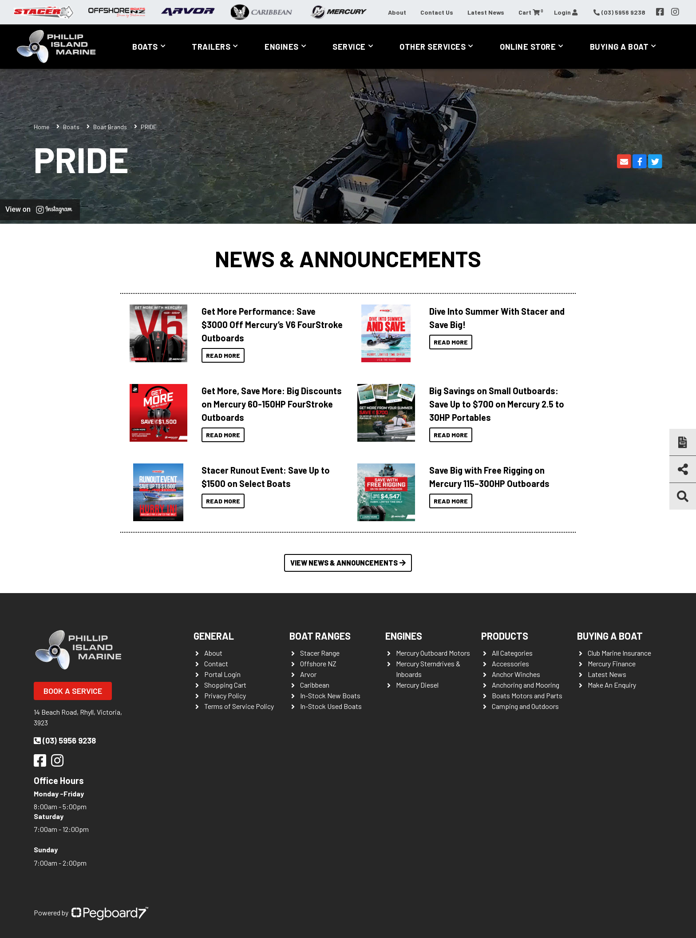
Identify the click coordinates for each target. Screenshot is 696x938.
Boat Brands (110, 127)
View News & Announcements (348, 562)
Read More (223, 355)
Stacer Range (320, 653)
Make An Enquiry (612, 685)
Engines (282, 46)
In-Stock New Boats (330, 695)
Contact (216, 663)
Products (504, 635)
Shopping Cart (225, 685)
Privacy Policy (225, 695)
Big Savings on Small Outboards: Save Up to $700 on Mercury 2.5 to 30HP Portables (496, 404)
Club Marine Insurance (619, 653)
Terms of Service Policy (239, 706)
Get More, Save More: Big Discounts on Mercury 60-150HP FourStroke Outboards (272, 404)
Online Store (528, 46)
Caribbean (314, 685)
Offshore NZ (318, 663)
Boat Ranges (320, 635)
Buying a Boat (619, 46)
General (214, 635)
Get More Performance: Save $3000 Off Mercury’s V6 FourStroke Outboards (272, 324)
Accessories (510, 663)
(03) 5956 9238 (65, 740)
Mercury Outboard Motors (433, 653)
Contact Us (436, 12)
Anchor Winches (516, 674)
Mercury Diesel (417, 685)
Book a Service (73, 691)
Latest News (485, 12)
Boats (145, 46)
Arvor (308, 674)
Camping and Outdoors (525, 706)
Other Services (432, 46)
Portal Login (222, 674)
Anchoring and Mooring (525, 685)
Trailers (211, 46)
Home (41, 127)
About (397, 12)
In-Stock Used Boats (331, 706)
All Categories (512, 653)
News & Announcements (348, 258)
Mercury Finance (612, 663)
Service (349, 46)
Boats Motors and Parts (527, 695)
